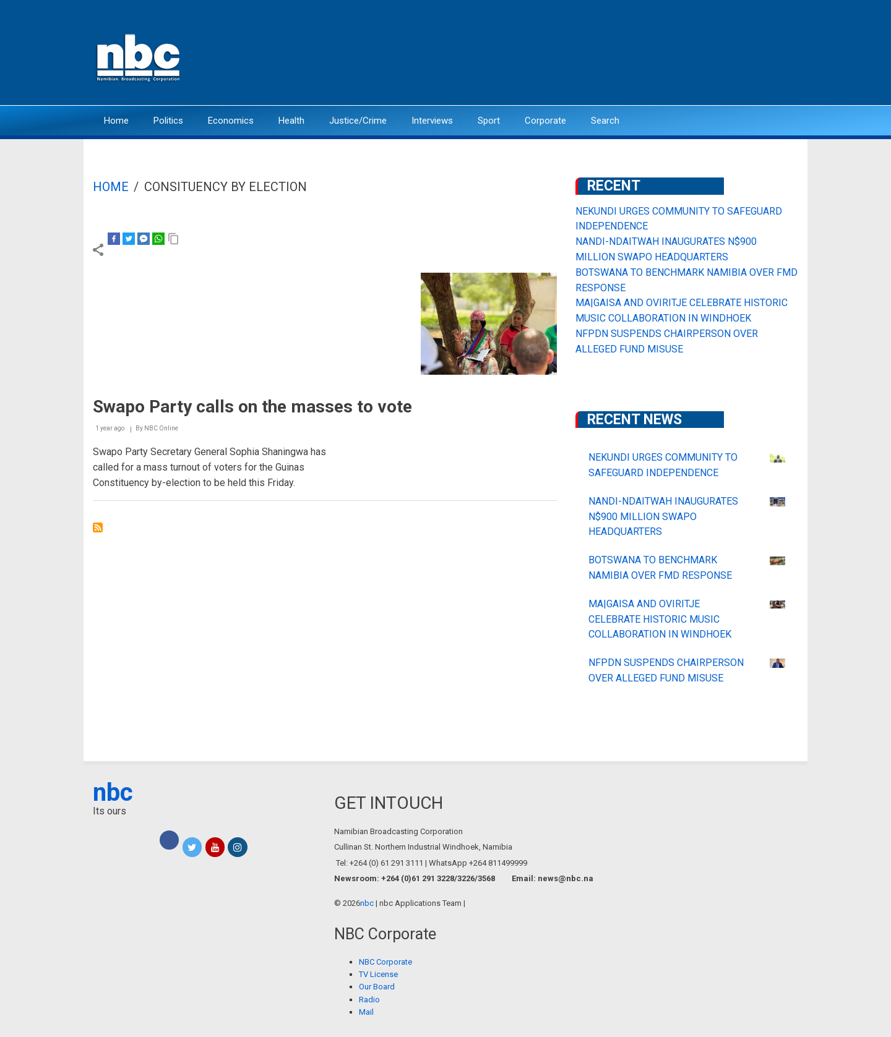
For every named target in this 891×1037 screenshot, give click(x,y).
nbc (113, 792)
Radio (369, 999)
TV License (378, 974)
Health (291, 120)
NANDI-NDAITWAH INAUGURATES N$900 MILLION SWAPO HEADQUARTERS (663, 516)
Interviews (432, 120)
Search (605, 120)
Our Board (377, 986)
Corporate (545, 120)
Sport (489, 120)
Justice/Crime (358, 120)
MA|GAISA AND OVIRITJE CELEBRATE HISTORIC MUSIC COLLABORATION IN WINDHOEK (659, 619)
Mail (366, 1012)
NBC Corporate (385, 962)
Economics (231, 120)
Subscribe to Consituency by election (98, 527)
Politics (168, 120)
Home (116, 120)
